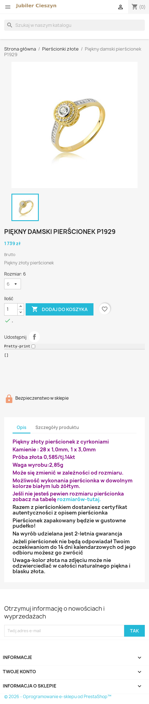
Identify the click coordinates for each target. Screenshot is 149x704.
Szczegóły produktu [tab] (57, 427)
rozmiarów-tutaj (78, 499)
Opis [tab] (21, 427)
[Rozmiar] (12, 284)
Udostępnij (34, 336)
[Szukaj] (74, 25)
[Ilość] (11, 309)
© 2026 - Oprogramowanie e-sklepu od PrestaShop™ (57, 697)
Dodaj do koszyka (60, 309)
